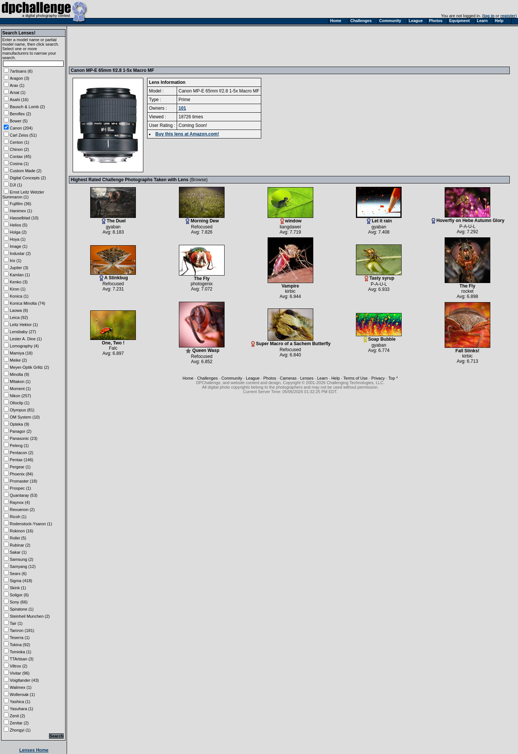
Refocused (201, 226)
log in (489, 15)
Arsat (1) (17, 92)
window (290, 219)
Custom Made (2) (26, 170)
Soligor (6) (19, 595)
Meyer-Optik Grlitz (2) (29, 367)
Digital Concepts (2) (28, 178)
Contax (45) (20, 156)
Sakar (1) (18, 552)
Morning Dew (202, 219)
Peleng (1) (19, 445)
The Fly (202, 276)
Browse (198, 179)
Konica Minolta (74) (27, 303)
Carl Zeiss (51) (23, 135)
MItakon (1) (20, 381)
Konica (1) (19, 296)
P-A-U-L (467, 226)
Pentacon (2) (21, 452)
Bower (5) (19, 121)
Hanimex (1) (21, 211)
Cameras (288, 378)
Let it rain (379, 219)
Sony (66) (19, 602)
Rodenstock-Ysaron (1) (31, 524)
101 (182, 108)
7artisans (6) (21, 71)
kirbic (290, 291)
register (507, 15)
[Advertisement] (207, 46)
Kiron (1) (17, 289)
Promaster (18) (23, 481)
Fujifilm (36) (20, 203)
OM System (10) (25, 417)
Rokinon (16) (21, 531)
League (253, 378)
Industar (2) (20, 253)
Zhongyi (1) (20, 730)
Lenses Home (33, 750)
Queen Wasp (202, 348)
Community (232, 378)
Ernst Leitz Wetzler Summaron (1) (23, 194)
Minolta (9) (19, 374)
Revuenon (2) (22, 509)
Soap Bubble (379, 337)
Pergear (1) (20, 467)
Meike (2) (18, 360)
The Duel (113, 219)
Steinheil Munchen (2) (30, 616)
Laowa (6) (19, 310)
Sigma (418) (21, 580)
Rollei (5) (18, 538)
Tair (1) (16, 623)
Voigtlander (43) (24, 680)
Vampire (290, 284)
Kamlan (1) (20, 275)
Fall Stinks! (467, 348)
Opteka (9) (19, 424)
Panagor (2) (20, 431)
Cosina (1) (19, 163)
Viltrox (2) (18, 666)
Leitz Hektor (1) (24, 324)
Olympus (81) (22, 410)
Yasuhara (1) (21, 708)
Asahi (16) (19, 99)
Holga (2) (18, 232)
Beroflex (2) (20, 114)
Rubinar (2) (20, 545)
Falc (113, 348)
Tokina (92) (20, 644)
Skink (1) (18, 588)
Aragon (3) (19, 78)
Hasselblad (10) (24, 218)
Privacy (378, 378)
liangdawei (290, 226)
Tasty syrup (379, 276)
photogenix (202, 283)
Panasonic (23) (23, 438)
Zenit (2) (17, 716)
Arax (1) (17, 85)
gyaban (113, 226)
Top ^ (393, 378)
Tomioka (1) (20, 652)
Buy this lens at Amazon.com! (187, 134)
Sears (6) (18, 573)
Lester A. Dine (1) (26, 339)
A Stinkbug (113, 275)
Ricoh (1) (18, 516)
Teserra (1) (20, 637)
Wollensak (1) (22, 694)
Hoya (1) (17, 239)
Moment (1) (20, 388)
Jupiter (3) (19, 267)
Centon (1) (19, 142)
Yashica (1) (20, 701)
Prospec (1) (20, 488)
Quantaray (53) (23, 495)
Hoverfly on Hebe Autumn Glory (468, 218)
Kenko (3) (19, 282)
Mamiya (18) (21, 353)
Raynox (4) (20, 502)
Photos (269, 378)
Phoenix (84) (21, 474)
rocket (467, 291)
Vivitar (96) (20, 673)
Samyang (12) (23, 566)
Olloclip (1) (20, 403)
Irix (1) (15, 260)
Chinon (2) (19, 149)
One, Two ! (113, 341)
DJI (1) (16, 185)
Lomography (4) (24, 346)
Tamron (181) (22, 630)
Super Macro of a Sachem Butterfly (290, 341)
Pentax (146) (21, 459)
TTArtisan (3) (21, 659)
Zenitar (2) (19, 723)
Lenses (306, 378)
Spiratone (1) (22, 609)
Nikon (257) (20, 395)
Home (188, 378)
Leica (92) (19, 317)
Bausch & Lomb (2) (27, 106)
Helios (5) (18, 225)
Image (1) (18, 246)
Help (335, 378)
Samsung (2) (21, 559)
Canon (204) (21, 128)
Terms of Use (355, 378)
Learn (322, 378)
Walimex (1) (20, 687)
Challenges (207, 378)
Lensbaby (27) (23, 331)
